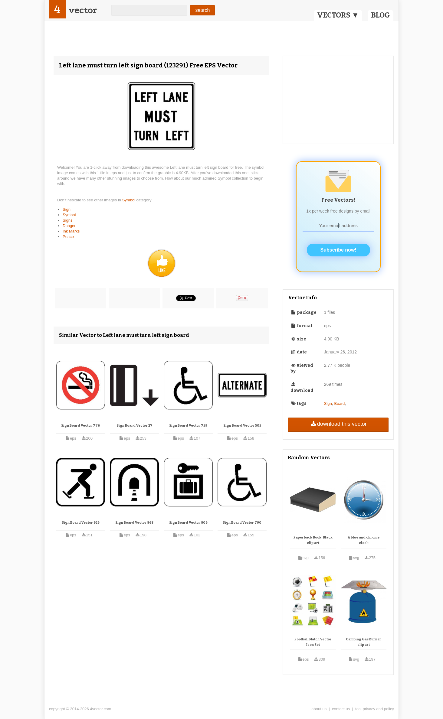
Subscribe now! (338, 249)
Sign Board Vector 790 (242, 523)
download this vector (338, 424)
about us (319, 709)
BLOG (380, 15)
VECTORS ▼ (338, 15)
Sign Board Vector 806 (188, 523)
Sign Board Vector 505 (242, 426)
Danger (69, 225)
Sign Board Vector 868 (134, 523)
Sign (67, 209)
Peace (68, 236)
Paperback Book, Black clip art (313, 540)
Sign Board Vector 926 (81, 523)
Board (339, 403)
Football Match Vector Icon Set (313, 642)
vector (82, 10)
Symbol (129, 200)
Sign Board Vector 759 (188, 426)
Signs (68, 220)
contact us (341, 709)
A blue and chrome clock (363, 540)
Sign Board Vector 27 (134, 426)
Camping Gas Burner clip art (363, 642)
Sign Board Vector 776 (80, 426)
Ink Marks (71, 231)
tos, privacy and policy (374, 709)
